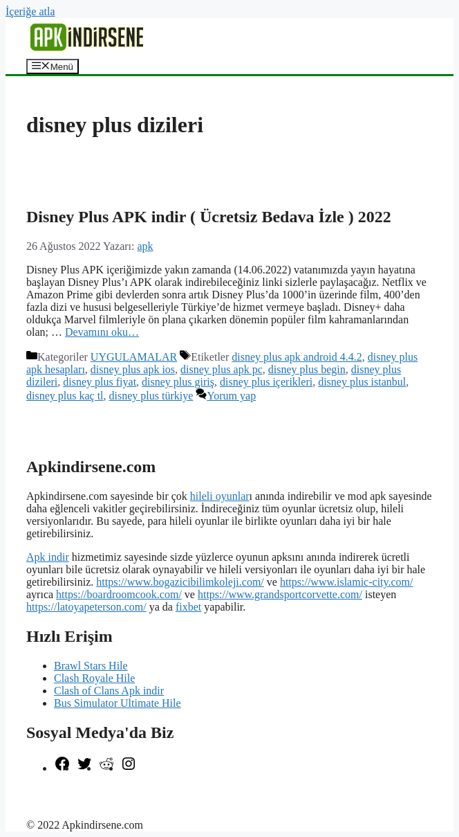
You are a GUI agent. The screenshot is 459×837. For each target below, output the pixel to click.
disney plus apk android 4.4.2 (297, 357)
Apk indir (47, 557)
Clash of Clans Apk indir (109, 690)
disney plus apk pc (221, 369)
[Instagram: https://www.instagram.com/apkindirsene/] (128, 768)
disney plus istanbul (362, 382)
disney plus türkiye (151, 396)
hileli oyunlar (220, 496)
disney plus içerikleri (266, 382)
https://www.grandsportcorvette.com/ (280, 594)
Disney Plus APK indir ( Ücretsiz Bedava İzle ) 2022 (208, 217)
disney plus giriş (178, 382)
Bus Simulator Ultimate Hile (117, 703)
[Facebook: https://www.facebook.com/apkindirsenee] (62, 768)
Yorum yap (231, 396)
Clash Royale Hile (94, 678)
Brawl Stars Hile (91, 666)
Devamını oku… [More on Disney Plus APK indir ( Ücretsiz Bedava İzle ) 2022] (102, 332)
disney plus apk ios (133, 369)
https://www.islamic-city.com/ (346, 582)
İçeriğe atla (30, 11)
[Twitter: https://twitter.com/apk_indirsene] (84, 768)
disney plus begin (307, 369)
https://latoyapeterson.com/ (86, 607)
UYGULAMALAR (134, 357)
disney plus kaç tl (65, 396)
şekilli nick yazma (66, 792)
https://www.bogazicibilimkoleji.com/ (179, 582)
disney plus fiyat (99, 382)
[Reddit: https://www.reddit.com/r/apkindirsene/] (106, 768)
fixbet (188, 607)
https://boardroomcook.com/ (119, 594)
